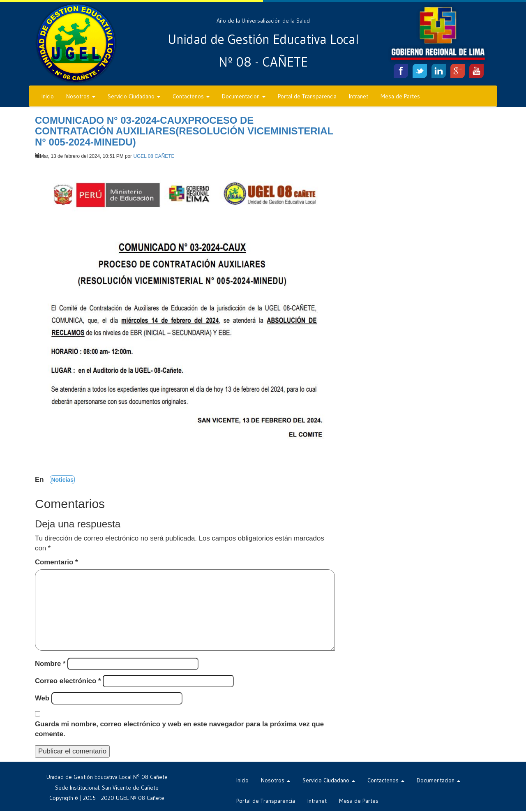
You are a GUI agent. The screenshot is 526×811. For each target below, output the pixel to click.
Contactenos (191, 96)
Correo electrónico (68, 681)
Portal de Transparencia (307, 96)
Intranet (358, 96)
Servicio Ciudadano (134, 96)
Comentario (56, 562)
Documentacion (243, 96)
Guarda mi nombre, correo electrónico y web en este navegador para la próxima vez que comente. (179, 729)
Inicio (48, 96)
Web (42, 698)
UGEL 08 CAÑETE (153, 156)
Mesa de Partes (400, 96)
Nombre (50, 664)
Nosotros (80, 96)
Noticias (62, 479)
